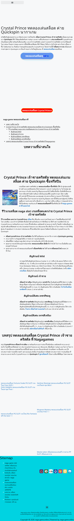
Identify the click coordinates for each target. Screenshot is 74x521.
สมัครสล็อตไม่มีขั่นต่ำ (37, 329)
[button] (12, 2)
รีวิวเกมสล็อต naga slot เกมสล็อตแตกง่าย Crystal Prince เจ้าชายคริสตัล (33, 129)
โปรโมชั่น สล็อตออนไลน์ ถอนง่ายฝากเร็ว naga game (10, 476)
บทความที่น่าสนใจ (12, 124)
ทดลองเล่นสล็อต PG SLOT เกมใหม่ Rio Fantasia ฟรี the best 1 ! (19, 415)
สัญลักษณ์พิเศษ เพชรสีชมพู (20, 136)
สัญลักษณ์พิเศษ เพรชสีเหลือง (20, 139)
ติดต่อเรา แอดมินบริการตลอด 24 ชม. (11, 500)
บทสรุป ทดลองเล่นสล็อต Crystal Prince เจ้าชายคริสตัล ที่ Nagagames (30, 141)
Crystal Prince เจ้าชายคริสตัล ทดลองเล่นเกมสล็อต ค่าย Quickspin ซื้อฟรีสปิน (33, 127)
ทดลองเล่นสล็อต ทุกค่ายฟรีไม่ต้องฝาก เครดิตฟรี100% (10, 486)
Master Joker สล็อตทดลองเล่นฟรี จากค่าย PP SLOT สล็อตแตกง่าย (54, 453)
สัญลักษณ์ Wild (16, 132)
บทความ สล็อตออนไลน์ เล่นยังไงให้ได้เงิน (11, 494)
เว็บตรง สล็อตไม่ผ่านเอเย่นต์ (34, 309)
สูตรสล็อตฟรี (43, 354)
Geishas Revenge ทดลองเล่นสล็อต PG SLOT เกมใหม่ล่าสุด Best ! (53, 384)
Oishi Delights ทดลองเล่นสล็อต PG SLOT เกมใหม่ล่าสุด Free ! (18, 388)
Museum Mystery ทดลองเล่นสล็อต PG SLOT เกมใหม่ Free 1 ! (54, 410)
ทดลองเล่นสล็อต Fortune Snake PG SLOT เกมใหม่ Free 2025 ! (18, 384)
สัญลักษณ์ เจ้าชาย (17, 134)
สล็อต (30, 219)
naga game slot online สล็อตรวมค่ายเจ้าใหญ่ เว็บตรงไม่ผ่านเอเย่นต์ (11, 467)
